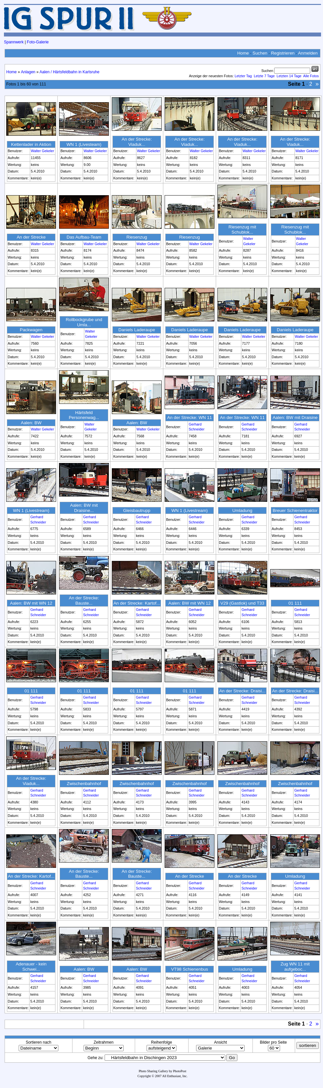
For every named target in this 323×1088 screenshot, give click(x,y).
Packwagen (31, 329)
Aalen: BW (31, 422)
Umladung (242, 510)
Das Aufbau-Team (84, 237)
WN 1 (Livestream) (31, 510)
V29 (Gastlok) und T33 (242, 603)
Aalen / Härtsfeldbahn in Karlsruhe (69, 72)
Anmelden (308, 53)
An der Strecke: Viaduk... (137, 142)
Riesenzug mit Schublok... (242, 229)
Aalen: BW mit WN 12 (31, 603)
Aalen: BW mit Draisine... (84, 508)
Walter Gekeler (42, 151)
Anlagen (28, 72)
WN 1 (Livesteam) (84, 144)
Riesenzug (137, 237)
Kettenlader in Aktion (31, 144)
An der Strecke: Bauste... (84, 600)
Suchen (259, 53)
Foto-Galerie (38, 42)
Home (243, 53)
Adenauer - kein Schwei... (31, 966)
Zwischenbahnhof (84, 783)
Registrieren (282, 53)
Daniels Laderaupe (136, 329)
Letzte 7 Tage (264, 76)
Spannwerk (14, 42)
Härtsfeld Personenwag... (84, 415)
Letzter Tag (243, 76)
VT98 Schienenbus (189, 969)
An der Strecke (31, 237)
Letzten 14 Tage (289, 76)
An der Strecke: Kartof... (136, 603)
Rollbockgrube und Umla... (84, 322)
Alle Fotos (311, 76)
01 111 (295, 603)
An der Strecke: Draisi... (242, 690)
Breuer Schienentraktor (295, 510)
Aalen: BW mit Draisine (295, 417)
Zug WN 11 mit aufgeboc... (295, 966)
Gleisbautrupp (137, 510)
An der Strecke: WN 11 (189, 417)
